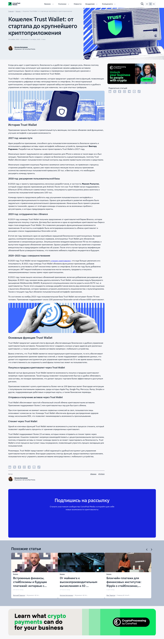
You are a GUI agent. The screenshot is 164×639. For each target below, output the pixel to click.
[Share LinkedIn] (109, 91)
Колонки (62, 4)
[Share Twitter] (114, 91)
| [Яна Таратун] (120, 595)
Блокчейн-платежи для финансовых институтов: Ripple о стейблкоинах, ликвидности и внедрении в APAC (126, 582)
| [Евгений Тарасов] (30, 595)
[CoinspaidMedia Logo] (14, 4)
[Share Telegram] (129, 91)
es (154, 4)
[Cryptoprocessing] (131, 74)
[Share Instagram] (124, 91)
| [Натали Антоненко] (77, 595)
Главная (11, 11)
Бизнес (47, 4)
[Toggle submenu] (53, 3)
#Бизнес (93, 474)
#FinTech (101, 474)
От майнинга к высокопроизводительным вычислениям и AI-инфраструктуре (78, 582)
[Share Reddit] (134, 91)
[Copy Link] (139, 91)
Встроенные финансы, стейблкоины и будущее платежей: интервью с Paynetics (30, 582)
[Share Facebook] (119, 91)
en (147, 4)
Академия (90, 4)
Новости (77, 4)
